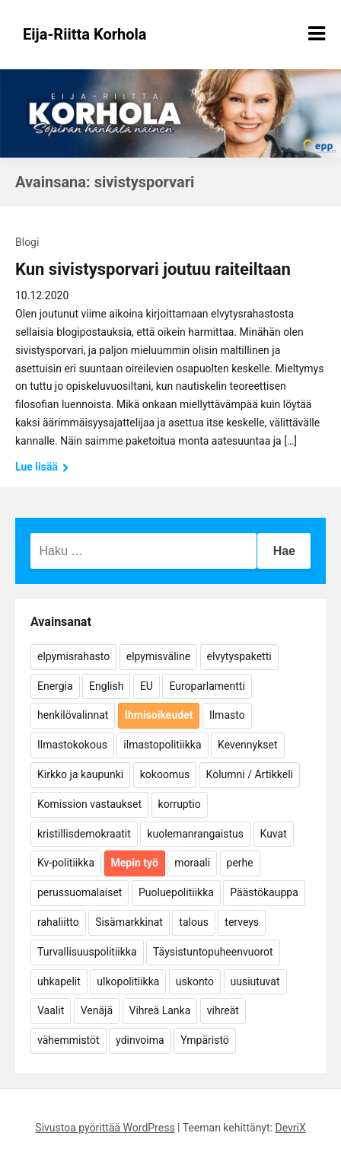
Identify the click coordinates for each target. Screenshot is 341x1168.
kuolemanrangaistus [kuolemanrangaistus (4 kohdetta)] (195, 834)
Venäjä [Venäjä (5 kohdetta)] (97, 1010)
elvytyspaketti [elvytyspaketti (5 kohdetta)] (239, 656)
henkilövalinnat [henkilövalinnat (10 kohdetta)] (72, 715)
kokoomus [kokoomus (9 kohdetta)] (165, 774)
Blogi (27, 242)
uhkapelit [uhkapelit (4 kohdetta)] (59, 981)
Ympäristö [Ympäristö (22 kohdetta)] (204, 1040)
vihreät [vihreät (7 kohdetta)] (223, 1010)
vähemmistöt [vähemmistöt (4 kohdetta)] (68, 1040)
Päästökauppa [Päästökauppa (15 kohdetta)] (264, 892)
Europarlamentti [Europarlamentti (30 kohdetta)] (206, 686)
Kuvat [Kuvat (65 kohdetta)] (273, 834)
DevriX (290, 1128)
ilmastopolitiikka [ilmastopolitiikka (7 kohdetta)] (162, 745)
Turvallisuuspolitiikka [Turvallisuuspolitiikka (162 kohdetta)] (87, 952)
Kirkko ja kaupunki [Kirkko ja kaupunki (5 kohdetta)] (80, 774)
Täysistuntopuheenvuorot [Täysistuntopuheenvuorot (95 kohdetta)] (213, 952)
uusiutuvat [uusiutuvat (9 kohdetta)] (255, 981)
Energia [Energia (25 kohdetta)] (55, 686)
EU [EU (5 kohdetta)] (146, 686)
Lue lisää (42, 467)
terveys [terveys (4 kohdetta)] (242, 922)
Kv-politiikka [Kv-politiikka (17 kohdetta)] (65, 863)
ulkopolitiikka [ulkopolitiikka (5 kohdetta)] (128, 981)
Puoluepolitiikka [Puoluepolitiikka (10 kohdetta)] (176, 892)
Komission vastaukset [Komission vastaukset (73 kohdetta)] (89, 804)
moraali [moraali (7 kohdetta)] (192, 863)
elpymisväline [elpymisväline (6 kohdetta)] (158, 656)
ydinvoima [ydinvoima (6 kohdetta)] (140, 1040)
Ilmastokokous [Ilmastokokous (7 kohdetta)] (72, 745)
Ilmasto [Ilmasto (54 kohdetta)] (227, 715)
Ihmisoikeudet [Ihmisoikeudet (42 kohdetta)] (159, 715)
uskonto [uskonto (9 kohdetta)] (195, 981)
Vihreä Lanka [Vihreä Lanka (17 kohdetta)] (160, 1010)
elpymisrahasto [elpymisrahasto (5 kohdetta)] (73, 656)
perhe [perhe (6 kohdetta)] (240, 863)
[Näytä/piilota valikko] (317, 33)
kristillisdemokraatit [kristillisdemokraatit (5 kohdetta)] (84, 834)
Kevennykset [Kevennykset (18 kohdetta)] (247, 745)
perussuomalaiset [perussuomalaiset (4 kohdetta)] (79, 892)
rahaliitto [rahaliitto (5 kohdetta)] (58, 922)
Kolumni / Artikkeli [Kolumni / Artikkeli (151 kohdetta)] (249, 774)
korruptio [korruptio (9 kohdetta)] (179, 804)
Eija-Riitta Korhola (85, 34)
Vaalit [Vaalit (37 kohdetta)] (50, 1010)
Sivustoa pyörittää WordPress (104, 1128)
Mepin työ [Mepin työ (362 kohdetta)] (134, 863)
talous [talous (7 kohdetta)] (194, 922)
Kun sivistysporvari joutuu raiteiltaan (153, 269)
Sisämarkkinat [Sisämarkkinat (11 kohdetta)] (129, 922)
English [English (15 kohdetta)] (106, 686)
